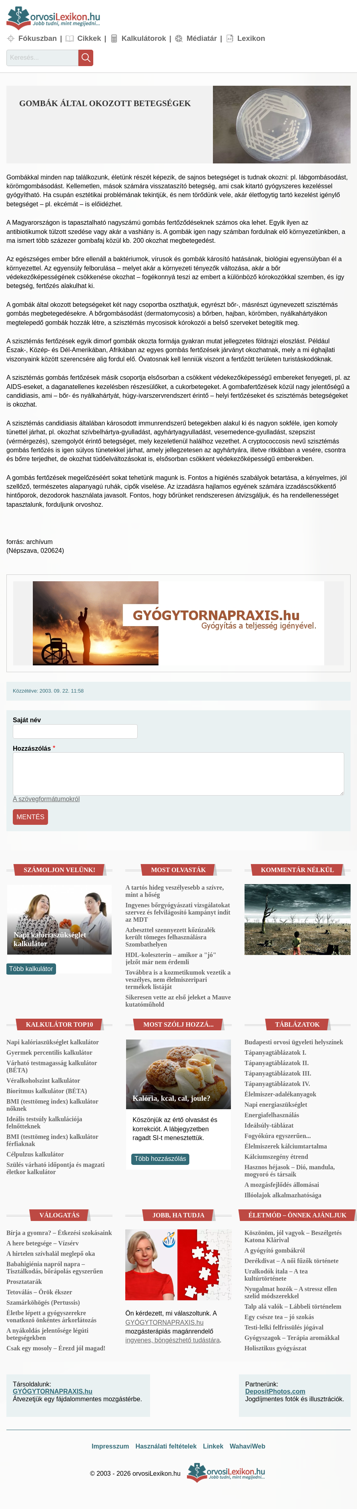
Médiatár (202, 38)
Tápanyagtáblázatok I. (276, 1051)
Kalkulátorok (144, 38)
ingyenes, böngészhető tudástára (172, 1339)
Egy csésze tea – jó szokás (279, 1315)
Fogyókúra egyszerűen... (278, 1134)
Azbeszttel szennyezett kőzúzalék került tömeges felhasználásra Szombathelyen (170, 936)
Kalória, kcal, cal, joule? (171, 1097)
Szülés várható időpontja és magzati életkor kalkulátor (55, 1167)
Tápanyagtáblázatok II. (277, 1061)
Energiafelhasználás (272, 1113)
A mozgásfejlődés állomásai (282, 1183)
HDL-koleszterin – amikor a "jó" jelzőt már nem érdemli (170, 957)
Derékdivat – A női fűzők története (292, 1259)
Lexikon (251, 38)
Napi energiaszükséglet (276, 1103)
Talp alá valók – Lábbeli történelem (293, 1305)
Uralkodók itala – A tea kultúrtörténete (276, 1274)
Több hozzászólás (160, 1157)
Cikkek (89, 38)
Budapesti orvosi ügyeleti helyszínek (294, 1041)
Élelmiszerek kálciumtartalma (286, 1145)
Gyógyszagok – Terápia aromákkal (292, 1336)
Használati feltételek (166, 1445)
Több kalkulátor (31, 967)
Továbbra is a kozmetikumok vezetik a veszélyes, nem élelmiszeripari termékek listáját (178, 978)
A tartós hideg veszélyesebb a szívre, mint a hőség (174, 890)
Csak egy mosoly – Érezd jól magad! (56, 1347)
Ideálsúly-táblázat (269, 1124)
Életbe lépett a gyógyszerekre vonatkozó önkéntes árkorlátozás (51, 1315)
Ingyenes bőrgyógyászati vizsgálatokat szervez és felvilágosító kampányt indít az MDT (177, 911)
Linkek (213, 1445)
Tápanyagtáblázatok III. (278, 1072)
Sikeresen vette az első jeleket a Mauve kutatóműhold (178, 1000)
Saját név (27, 720)
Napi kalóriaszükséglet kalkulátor (50, 938)
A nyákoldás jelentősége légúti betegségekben (47, 1333)
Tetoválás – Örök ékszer (39, 1290)
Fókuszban (37, 38)
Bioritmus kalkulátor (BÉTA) (46, 1089)
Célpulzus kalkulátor (35, 1153)
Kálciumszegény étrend (276, 1155)
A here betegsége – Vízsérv (42, 1242)
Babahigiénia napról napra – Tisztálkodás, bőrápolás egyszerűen (54, 1266)
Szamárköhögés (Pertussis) (43, 1301)
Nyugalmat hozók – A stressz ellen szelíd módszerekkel (291, 1291)
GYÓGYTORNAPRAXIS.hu (164, 1321)
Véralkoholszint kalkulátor (43, 1079)
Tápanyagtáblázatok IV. (277, 1082)
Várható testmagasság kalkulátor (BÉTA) (51, 1065)
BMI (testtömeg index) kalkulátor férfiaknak (52, 1139)
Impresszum (110, 1445)
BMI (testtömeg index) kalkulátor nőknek (52, 1104)
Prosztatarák (24, 1280)
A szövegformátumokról (46, 799)
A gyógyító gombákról (275, 1249)
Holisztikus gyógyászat (276, 1347)
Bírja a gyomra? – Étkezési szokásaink (59, 1231)
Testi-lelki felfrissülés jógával (284, 1326)
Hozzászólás (32, 748)
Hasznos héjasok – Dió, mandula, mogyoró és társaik (290, 1169)
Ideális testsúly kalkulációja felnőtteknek (44, 1121)
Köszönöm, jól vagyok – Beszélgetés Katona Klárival (293, 1235)
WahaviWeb (247, 1445)
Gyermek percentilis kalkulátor (49, 1051)
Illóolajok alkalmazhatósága (283, 1194)
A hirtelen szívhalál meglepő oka (50, 1252)
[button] (282, 124)
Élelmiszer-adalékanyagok (281, 1093)
